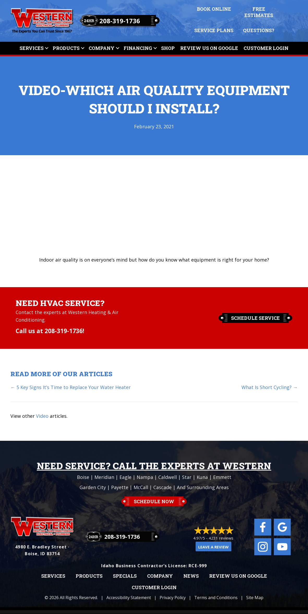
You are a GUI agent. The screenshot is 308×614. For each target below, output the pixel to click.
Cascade (162, 487)
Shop (168, 48)
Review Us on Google (238, 576)
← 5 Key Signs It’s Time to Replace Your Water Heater (70, 387)
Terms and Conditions (216, 597)
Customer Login (266, 48)
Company (101, 48)
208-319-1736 (119, 20)
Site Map (254, 597)
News (191, 576)
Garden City (93, 487)
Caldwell (167, 477)
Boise (83, 477)
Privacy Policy (173, 597)
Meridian (104, 477)
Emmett (222, 477)
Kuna (202, 477)
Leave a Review (213, 546)
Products (66, 48)
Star (186, 477)
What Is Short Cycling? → (269, 387)
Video (42, 416)
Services (32, 48)
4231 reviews (221, 538)
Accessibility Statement (128, 597)
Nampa (145, 477)
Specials (125, 576)
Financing (138, 48)
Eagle (125, 477)
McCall (141, 487)
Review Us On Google (209, 48)
